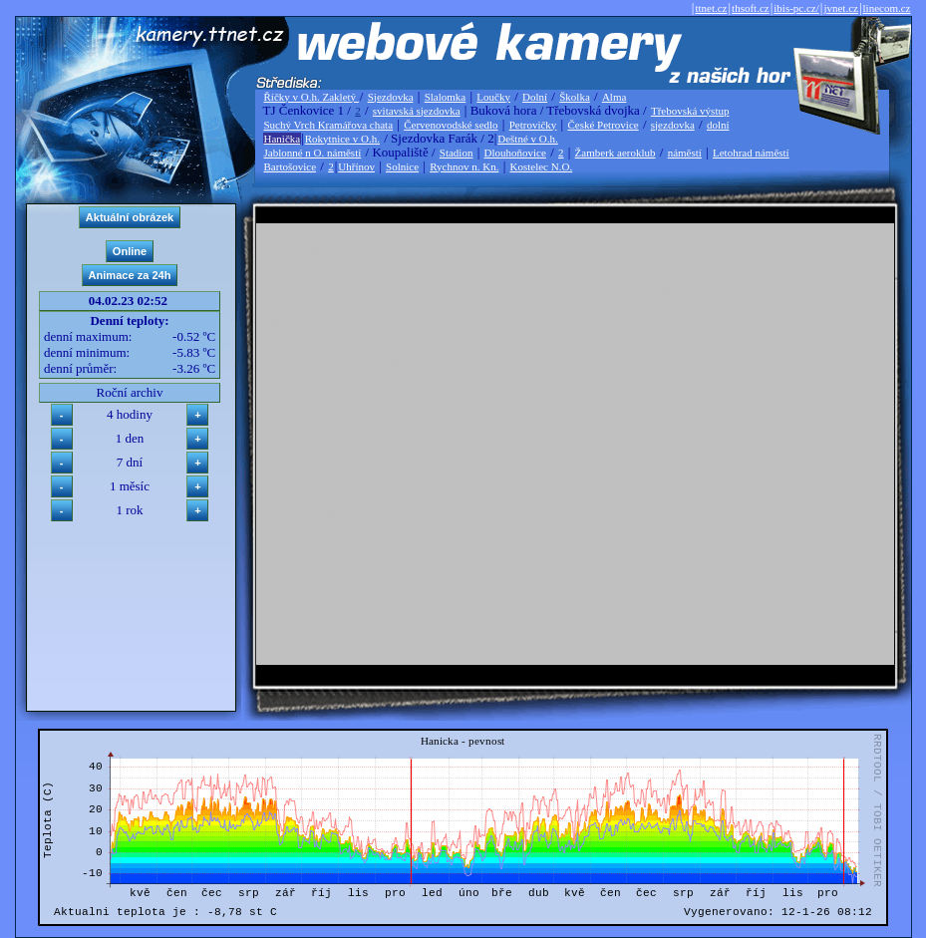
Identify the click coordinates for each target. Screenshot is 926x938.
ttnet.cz (711, 8)
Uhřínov (356, 166)
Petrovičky (533, 125)
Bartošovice (290, 166)
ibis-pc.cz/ (796, 8)
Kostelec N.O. (541, 166)
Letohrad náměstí (751, 152)
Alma (614, 97)
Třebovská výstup (690, 111)
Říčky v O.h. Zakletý (311, 97)
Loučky (493, 97)
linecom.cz (887, 8)
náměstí (685, 152)
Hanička (282, 139)
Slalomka (445, 97)
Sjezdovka (391, 97)
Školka (574, 97)
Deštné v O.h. (527, 139)
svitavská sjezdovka (417, 111)
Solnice (402, 166)
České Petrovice (602, 125)
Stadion (456, 152)
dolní (718, 125)
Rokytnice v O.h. (342, 139)
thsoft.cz (751, 8)
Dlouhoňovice (515, 152)
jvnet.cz (840, 8)
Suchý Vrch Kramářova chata (329, 125)
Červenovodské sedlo (450, 125)
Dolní (534, 97)
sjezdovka (673, 125)
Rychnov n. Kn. (464, 166)
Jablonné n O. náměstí (313, 152)
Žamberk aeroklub (615, 152)
